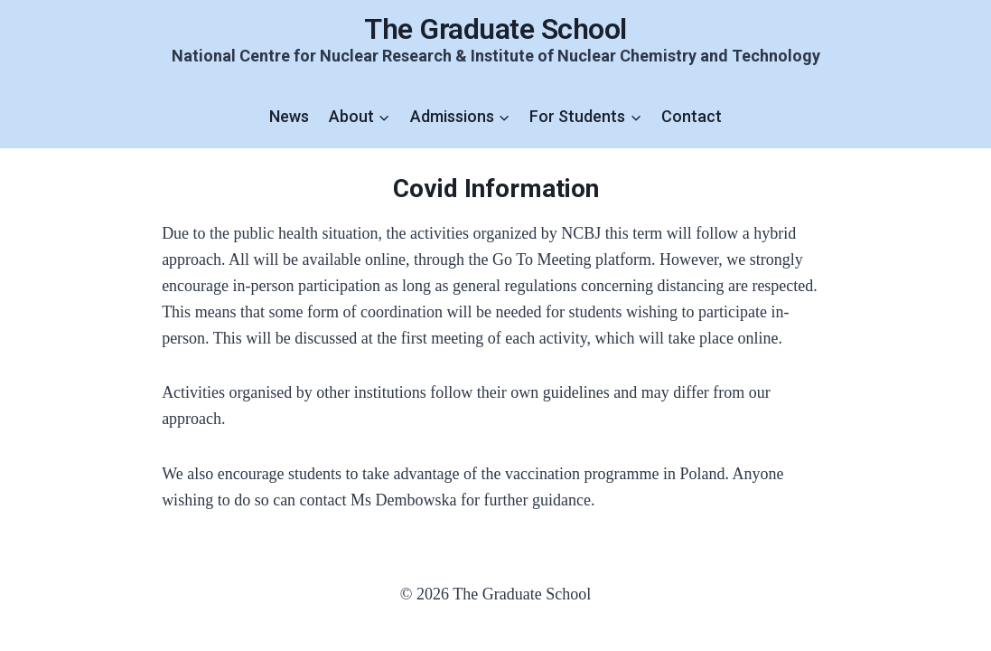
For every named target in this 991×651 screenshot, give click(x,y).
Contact (691, 116)
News (289, 116)
